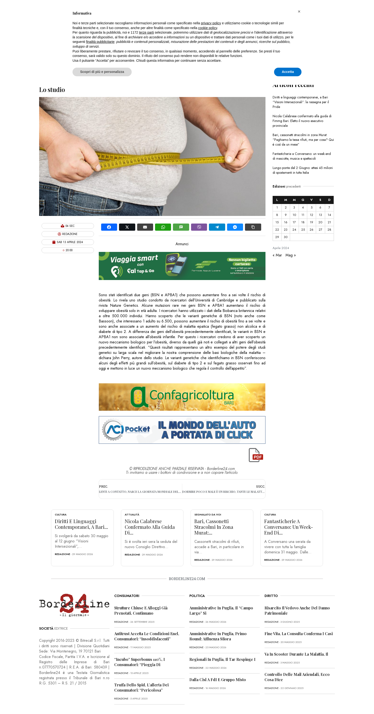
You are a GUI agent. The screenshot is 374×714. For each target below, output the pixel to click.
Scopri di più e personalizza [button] (102, 72)
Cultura (61, 514)
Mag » (291, 255)
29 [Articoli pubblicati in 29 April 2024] (277, 237)
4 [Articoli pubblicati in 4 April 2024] (303, 207)
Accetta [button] (288, 72)
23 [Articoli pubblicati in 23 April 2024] (285, 229)
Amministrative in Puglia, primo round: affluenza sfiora (218, 636)
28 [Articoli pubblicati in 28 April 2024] (329, 229)
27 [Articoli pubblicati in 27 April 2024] (320, 229)
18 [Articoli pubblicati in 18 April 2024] (303, 222)
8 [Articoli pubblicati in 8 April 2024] (277, 215)
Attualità (132, 514)
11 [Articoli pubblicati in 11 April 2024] (302, 215)
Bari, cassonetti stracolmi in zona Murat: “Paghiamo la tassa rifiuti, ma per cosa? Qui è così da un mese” (303, 140)
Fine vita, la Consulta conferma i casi (299, 633)
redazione (62, 554)
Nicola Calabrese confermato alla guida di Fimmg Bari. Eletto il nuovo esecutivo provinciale (302, 121)
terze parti (146, 32)
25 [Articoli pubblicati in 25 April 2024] (303, 229)
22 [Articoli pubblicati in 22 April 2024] (277, 229)
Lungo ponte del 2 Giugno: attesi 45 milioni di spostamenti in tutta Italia (303, 170)
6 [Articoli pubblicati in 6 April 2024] (320, 207)
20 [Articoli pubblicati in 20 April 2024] (320, 222)
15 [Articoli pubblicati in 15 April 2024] (277, 222)
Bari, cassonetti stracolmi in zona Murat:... (213, 527)
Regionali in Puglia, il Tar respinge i (222, 659)
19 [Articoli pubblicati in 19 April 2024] (311, 222)
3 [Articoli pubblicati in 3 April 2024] (294, 207)
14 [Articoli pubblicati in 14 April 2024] (329, 215)
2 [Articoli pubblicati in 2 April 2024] (286, 207)
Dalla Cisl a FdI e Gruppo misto (217, 679)
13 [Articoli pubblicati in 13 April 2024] (320, 215)
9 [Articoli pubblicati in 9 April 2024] (286, 215)
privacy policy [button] (211, 23)
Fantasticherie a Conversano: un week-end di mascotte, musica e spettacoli (302, 156)
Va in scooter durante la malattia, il (296, 654)
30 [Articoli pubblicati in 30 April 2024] (285, 237)
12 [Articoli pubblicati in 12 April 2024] (311, 215)
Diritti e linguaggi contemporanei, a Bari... (81, 524)
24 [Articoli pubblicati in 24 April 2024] (294, 229)
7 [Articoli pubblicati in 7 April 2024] (329, 207)
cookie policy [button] (207, 28)
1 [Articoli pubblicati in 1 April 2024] (277, 207)
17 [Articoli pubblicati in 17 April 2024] (294, 222)
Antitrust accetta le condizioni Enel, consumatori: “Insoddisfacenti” (146, 636)
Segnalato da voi (207, 514)
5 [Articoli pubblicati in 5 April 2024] (311, 207)
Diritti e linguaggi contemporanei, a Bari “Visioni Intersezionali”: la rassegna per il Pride (301, 102)
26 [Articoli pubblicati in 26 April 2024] (311, 229)
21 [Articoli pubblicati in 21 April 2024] (329, 222)
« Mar (277, 255)
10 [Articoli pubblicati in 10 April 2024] (294, 215)
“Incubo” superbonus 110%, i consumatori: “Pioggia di (139, 662)
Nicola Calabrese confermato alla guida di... (150, 527)
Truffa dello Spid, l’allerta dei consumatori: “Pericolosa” (141, 687)
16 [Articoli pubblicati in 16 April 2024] (285, 222)
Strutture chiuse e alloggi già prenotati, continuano (140, 610)
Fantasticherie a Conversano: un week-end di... (288, 527)
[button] (299, 11)
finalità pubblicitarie (100, 42)
